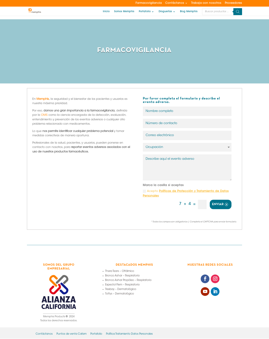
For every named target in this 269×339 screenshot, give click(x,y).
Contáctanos (174, 3)
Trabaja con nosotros (206, 3)
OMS (44, 115)
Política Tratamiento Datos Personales (129, 334)
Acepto (186, 194)
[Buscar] (237, 11)
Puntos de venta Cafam (71, 334)
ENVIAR (218, 204)
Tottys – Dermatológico (119, 294)
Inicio (106, 11)
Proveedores (233, 3)
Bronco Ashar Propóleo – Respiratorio (128, 280)
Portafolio (145, 11)
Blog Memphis (189, 11)
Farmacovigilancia (149, 3)
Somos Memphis (124, 11)
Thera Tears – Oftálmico (119, 271)
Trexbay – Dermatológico (120, 289)
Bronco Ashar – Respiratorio (122, 276)
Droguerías (165, 11)
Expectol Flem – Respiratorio (122, 285)
